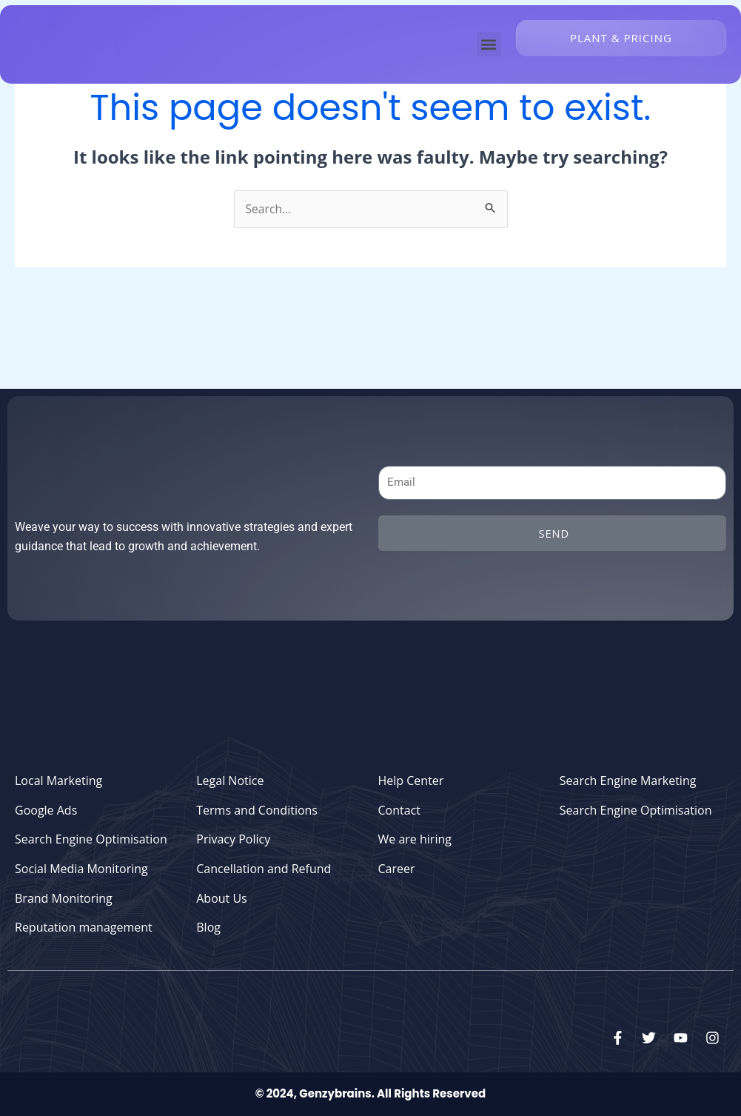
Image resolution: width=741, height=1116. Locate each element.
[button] (489, 44)
